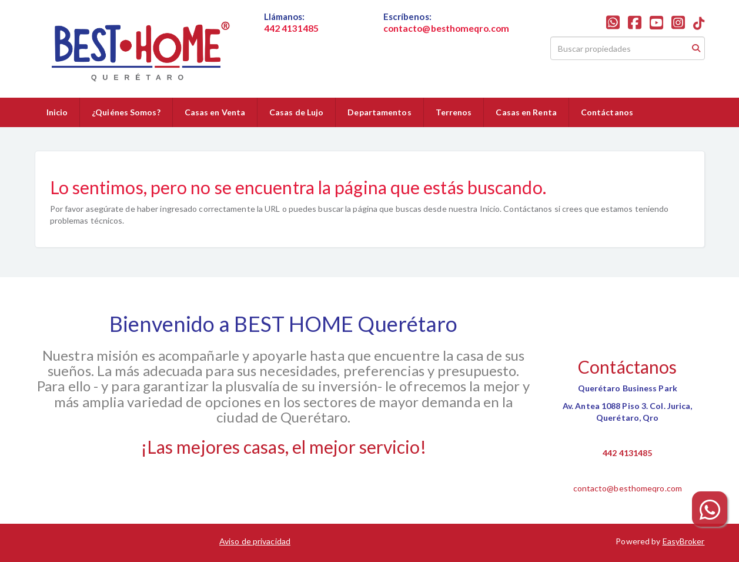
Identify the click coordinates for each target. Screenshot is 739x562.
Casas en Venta (215, 112)
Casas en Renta (526, 112)
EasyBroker (684, 541)
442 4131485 (627, 453)
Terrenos (454, 112)
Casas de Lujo (296, 112)
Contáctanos (607, 112)
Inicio (57, 112)
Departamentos (379, 112)
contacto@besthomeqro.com (627, 488)
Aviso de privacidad (254, 541)
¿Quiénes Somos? (126, 112)
